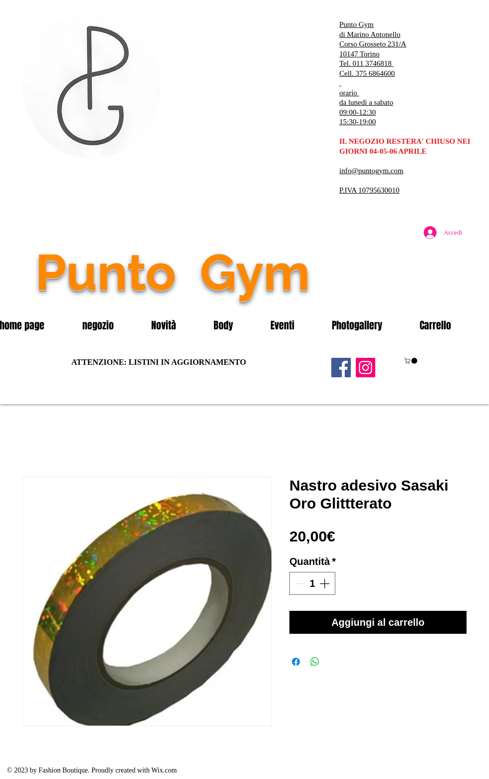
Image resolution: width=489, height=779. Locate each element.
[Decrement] (299, 583)
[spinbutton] (312, 583)
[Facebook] (341, 367)
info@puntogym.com (371, 171)
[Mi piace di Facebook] (406, 293)
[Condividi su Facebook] (296, 662)
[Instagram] (365, 367)
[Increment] (325, 583)
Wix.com (164, 770)
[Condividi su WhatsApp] (315, 662)
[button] (109, 325)
